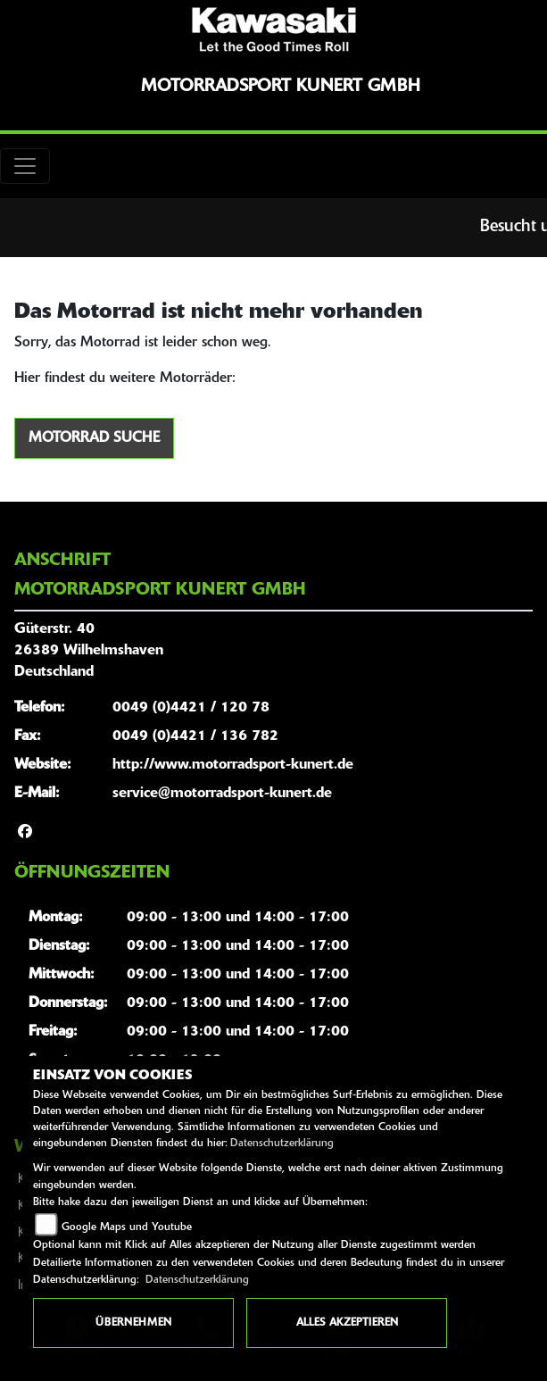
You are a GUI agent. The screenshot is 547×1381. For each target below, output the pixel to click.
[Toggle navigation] (25, 166)
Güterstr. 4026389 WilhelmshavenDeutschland (88, 650)
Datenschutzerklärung (282, 1143)
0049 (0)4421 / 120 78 (190, 708)
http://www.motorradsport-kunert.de (232, 765)
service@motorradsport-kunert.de (222, 793)
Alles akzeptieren (347, 1323)
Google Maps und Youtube (127, 1227)
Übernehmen (133, 1323)
